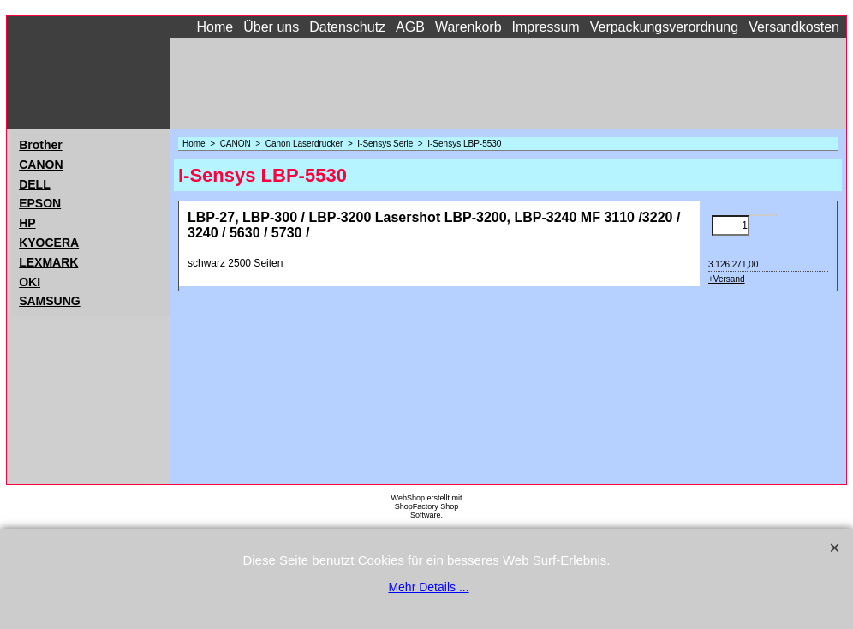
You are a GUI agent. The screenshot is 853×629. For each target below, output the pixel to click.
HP (27, 223)
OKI (29, 282)
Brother (41, 145)
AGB (410, 27)
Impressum (546, 27)
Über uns (271, 27)
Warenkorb (468, 27)
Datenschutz (347, 27)
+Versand (726, 279)
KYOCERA (49, 242)
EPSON (40, 203)
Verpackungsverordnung (664, 27)
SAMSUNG (50, 301)
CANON (41, 164)
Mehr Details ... (428, 587)
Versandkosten (794, 27)
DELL (35, 184)
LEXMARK (48, 262)
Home (215, 27)
